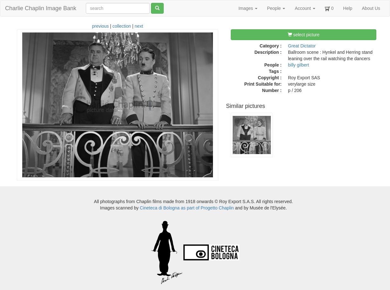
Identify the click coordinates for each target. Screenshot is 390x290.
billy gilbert (298, 64)
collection (122, 26)
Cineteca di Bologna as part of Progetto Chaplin (187, 207)
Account (305, 8)
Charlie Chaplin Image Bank (40, 8)
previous (100, 26)
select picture (303, 34)
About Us (371, 8)
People (276, 8)
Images (247, 8)
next (139, 26)
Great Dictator (302, 45)
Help (347, 8)
